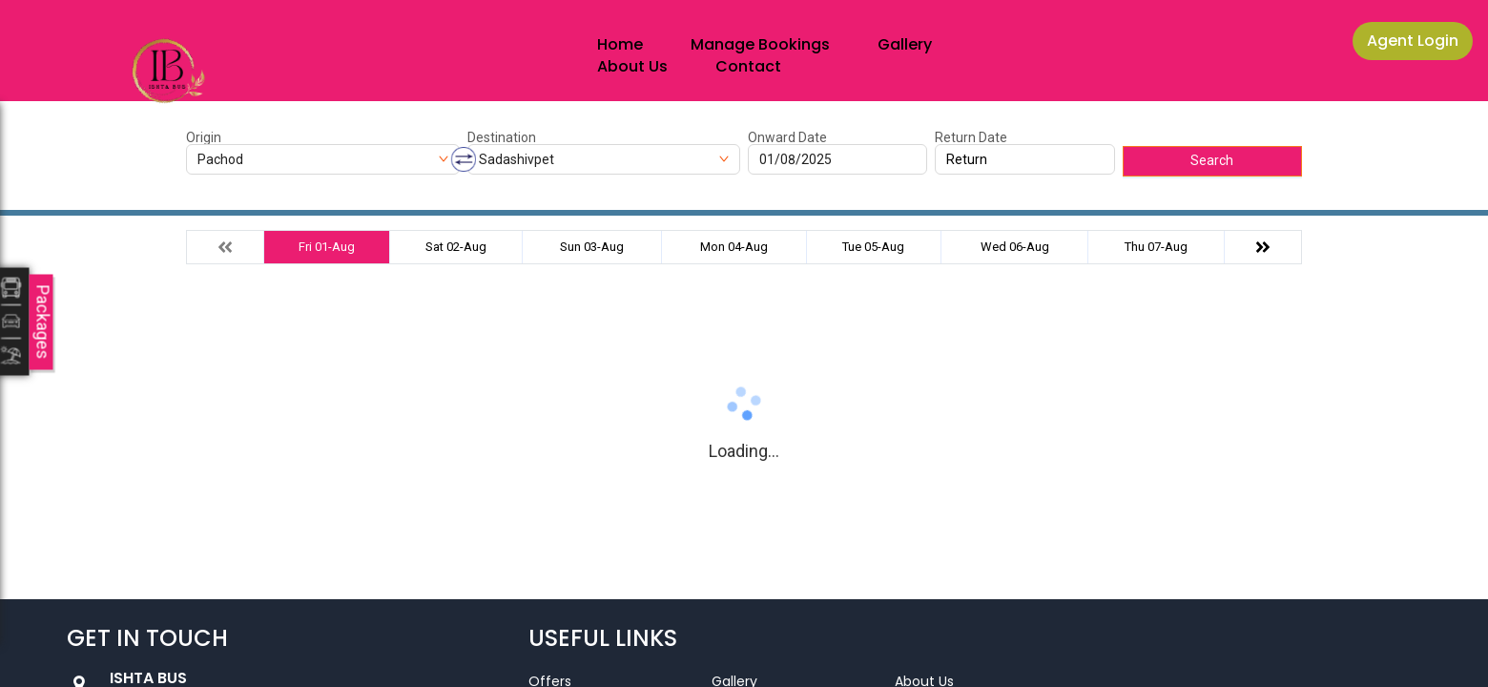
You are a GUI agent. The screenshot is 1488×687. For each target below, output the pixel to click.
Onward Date (787, 137)
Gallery (905, 44)
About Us (632, 66)
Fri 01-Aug (327, 246)
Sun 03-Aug (592, 246)
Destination (501, 137)
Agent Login (1412, 41)
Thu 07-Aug (1156, 246)
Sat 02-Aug (455, 246)
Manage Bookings (760, 44)
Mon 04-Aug (734, 246)
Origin (203, 137)
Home (620, 44)
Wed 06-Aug (1015, 246)
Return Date (971, 137)
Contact (748, 66)
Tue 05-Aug (873, 246)
